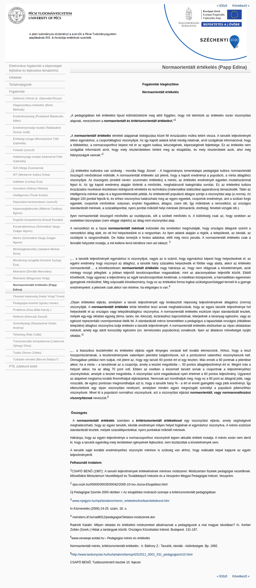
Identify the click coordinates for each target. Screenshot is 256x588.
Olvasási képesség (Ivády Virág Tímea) (38, 296)
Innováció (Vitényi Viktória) (30, 188)
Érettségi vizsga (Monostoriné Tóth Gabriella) (36, 141)
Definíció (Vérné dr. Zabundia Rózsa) (37, 98)
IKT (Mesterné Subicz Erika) (31, 174)
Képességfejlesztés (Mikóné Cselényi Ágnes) (37, 211)
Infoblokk (15, 77)
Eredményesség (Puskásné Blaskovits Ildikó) (38, 118)
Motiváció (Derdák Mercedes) (32, 271)
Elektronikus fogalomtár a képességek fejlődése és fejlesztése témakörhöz (35, 68)
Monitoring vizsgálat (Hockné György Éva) (37, 262)
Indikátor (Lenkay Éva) (28, 181)
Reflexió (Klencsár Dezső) (30, 316)
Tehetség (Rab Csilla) (27, 334)
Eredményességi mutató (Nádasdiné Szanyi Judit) (37, 130)
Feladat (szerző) (23, 150)
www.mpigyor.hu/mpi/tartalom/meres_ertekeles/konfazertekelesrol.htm (120, 501)
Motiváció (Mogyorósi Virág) (31, 278)
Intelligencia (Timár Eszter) (30, 195)
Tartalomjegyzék (20, 84)
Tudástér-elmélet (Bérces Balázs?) (35, 359)
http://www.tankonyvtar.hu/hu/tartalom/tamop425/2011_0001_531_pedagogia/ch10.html (132, 554)
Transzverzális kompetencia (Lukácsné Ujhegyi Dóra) (38, 343)
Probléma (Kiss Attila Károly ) (32, 309)
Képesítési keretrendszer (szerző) (35, 201)
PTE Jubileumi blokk (23, 366)
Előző (222, 6)
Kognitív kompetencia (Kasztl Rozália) (38, 219)
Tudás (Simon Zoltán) (27, 352)
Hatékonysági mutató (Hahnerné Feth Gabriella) (37, 159)
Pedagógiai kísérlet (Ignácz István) (35, 303)
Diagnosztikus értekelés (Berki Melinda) (33, 107)
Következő (241, 6)
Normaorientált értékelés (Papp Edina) (35, 287)
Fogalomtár (17, 91)
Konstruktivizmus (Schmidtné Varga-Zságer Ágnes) (37, 229)
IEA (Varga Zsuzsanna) (28, 167)
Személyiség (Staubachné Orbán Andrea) (34, 325)
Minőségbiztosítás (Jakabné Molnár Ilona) (36, 251)
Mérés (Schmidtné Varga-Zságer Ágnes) (34, 240)
